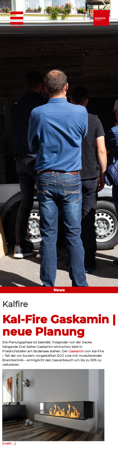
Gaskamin (76, 351)
